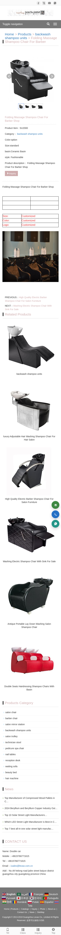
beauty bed (11, 772)
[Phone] (55, 514)
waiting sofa (11, 766)
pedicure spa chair (14, 748)
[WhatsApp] (55, 3)
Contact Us (22, 912)
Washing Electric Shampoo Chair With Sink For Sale (29, 561)
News (32, 912)
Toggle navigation (12, 24)
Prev (9, 76)
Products (24, 34)
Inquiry (11, 173)
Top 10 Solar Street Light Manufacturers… (26, 815)
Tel (7, 930)
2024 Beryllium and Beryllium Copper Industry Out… (31, 808)
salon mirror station (15, 724)
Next (51, 76)
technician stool (13, 742)
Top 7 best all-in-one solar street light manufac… (29, 828)
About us (51, 909)
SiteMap (40, 912)
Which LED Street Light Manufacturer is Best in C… (31, 822)
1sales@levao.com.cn (21, 866)
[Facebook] (38, 3)
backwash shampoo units (27, 36)
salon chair (10, 712)
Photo (42, 909)
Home (9, 34)
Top (53, 930)
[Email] (55, 505)
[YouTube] (49, 3)
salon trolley (11, 736)
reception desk (12, 760)
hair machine (11, 778)
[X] (44, 3)
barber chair (11, 718)
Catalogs (25, 909)
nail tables (10, 754)
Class (23, 930)
